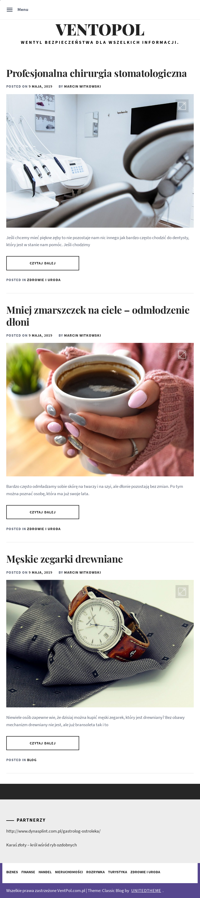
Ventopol (100, 29)
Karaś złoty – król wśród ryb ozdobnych (41, 845)
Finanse (28, 872)
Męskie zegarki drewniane (64, 558)
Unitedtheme (146, 890)
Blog (32, 759)
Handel (45, 872)
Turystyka (117, 872)
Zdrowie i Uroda (44, 279)
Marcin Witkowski (82, 86)
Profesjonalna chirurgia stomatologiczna (96, 73)
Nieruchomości (69, 872)
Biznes (12, 872)
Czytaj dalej (43, 263)
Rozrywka (95, 872)
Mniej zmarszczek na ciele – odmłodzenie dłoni (97, 315)
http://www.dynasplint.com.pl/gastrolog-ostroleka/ (53, 831)
